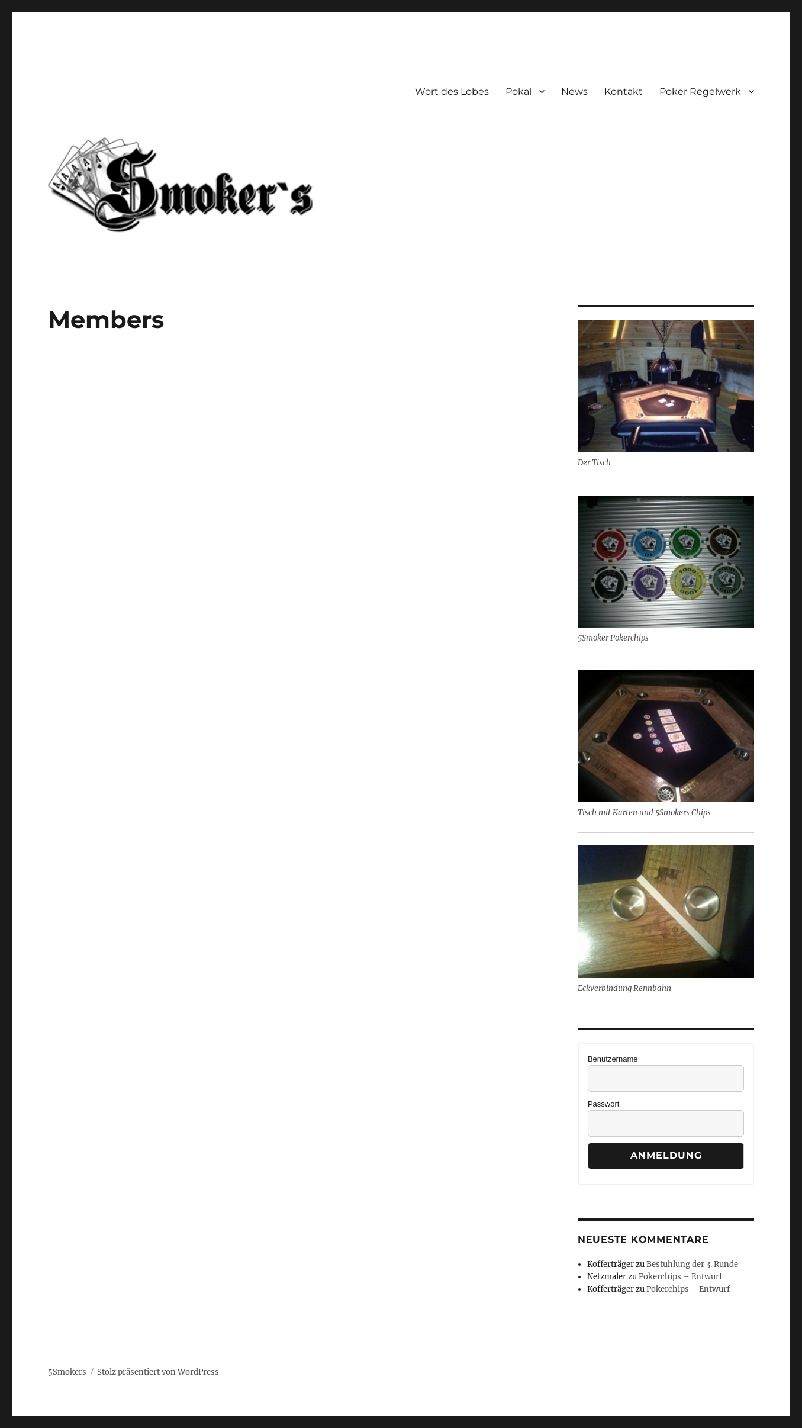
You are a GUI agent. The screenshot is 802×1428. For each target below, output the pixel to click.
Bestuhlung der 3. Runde (692, 1264)
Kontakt (623, 91)
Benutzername (613, 1058)
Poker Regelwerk (700, 91)
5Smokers (67, 1372)
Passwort (603, 1103)
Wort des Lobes (452, 91)
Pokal (518, 91)
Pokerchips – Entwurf (680, 1277)
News (574, 91)
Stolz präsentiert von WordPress (158, 1372)
